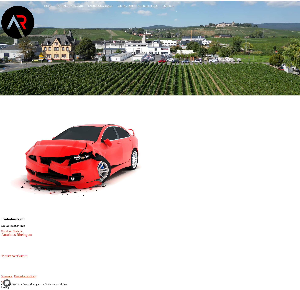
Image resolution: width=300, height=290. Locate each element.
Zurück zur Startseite (11, 231)
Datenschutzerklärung (25, 276)
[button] (7, 283)
